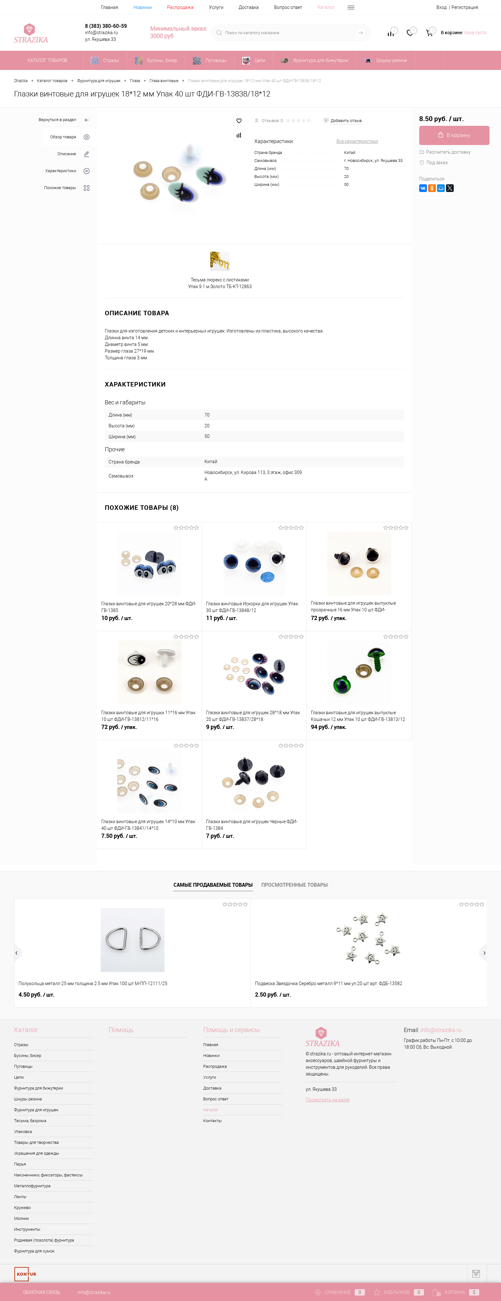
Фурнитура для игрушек (36, 1109)
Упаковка (23, 1131)
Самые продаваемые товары (213, 884)
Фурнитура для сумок (34, 1251)
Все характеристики (357, 141)
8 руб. (222, 994)
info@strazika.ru (441, 1030)
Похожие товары (66, 188)
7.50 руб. (149, 839)
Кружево (22, 1207)
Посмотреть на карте (328, 1099)
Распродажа (180, 7)
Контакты (212, 1120)
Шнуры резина (28, 1099)
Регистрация (464, 7)
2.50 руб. (131, 994)
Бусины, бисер (27, 1055)
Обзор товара (69, 137)
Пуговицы (23, 1066)
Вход (441, 7)
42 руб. (318, 994)
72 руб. (359, 622)
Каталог (326, 7)
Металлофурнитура (32, 1185)
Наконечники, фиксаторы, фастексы (48, 1175)
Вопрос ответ (288, 7)
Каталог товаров (46, 60)
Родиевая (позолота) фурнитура (44, 1240)
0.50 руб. (415, 994)
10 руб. (149, 622)
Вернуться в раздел (64, 120)
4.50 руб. (37, 994)
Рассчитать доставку (445, 152)
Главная (109, 7)
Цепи (19, 1077)
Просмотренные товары (294, 884)
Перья (20, 1164)
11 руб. (254, 622)
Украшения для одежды (36, 1153)
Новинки (143, 7)
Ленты (20, 1196)
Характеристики (67, 171)
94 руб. (359, 730)
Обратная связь (37, 1292)
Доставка (249, 7)
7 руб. (254, 839)
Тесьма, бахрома (30, 1120)
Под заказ (433, 162)
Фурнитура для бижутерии (38, 1088)
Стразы (21, 1044)
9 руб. (254, 730)
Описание (73, 154)
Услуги (216, 7)
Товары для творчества (36, 1142)
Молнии (21, 1218)
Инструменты (27, 1229)
